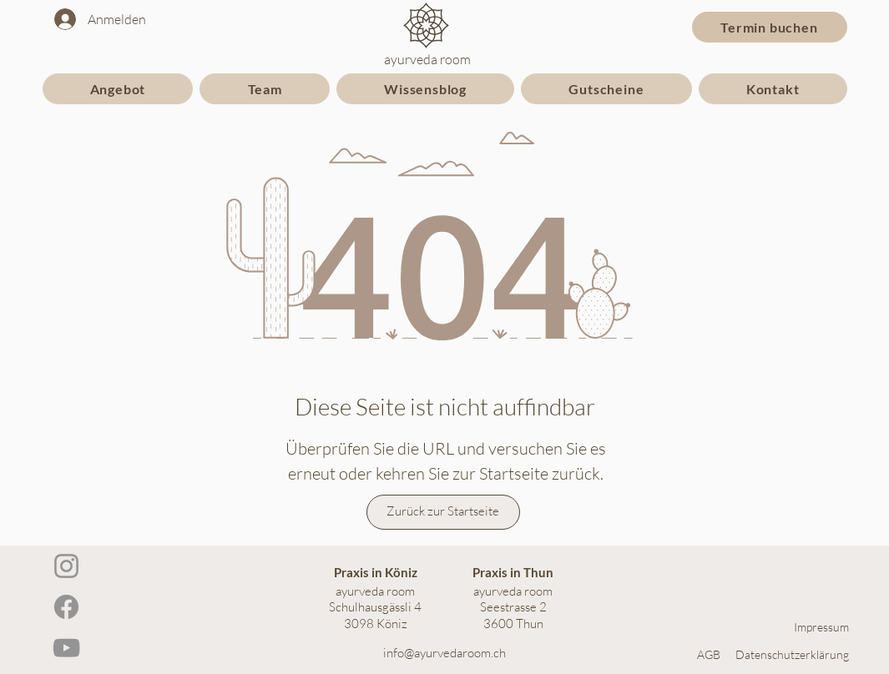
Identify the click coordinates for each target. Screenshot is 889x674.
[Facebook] (66, 607)
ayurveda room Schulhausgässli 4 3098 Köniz (375, 607)
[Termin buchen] (769, 27)
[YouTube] (66, 647)
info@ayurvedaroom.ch (444, 653)
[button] (118, 88)
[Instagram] (66, 566)
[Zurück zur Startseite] (443, 512)
